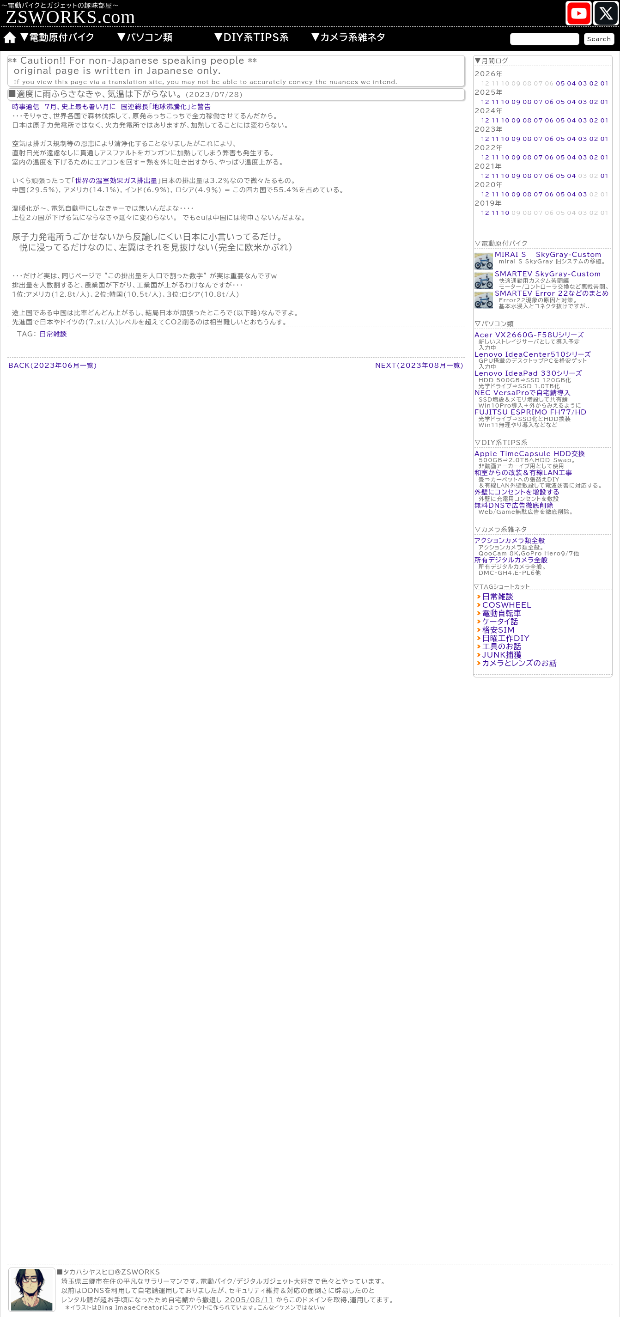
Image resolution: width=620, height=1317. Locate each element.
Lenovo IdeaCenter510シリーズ (532, 354)
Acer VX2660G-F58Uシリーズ (529, 335)
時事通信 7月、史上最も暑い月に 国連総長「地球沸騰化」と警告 (111, 107)
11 (495, 101)
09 (516, 101)
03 (582, 83)
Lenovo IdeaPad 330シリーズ (528, 373)
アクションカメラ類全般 (509, 540)
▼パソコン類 (145, 37)
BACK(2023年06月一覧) (52, 365)
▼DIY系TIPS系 (251, 37)
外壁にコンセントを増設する (517, 492)
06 (549, 101)
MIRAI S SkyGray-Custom (548, 254)
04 (571, 83)
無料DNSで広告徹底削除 (513, 505)
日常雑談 (498, 596)
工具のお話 (502, 646)
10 (505, 101)
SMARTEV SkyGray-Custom (548, 274)
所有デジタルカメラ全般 (511, 560)
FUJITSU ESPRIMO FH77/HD (530, 412)
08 (527, 101)
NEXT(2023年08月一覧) (419, 365)
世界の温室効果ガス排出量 (116, 180)
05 (560, 83)
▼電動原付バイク (57, 37)
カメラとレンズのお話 (519, 663)
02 (593, 83)
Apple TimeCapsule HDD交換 (529, 454)
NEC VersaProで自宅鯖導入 (522, 393)
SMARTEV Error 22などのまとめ (552, 293)
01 (604, 83)
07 (538, 101)
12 (485, 101)
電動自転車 (502, 613)
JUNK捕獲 (502, 654)
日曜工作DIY (506, 638)
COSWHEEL (507, 605)
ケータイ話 (500, 621)
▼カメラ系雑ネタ (348, 37)
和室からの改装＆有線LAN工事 (523, 472)
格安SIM (498, 630)
